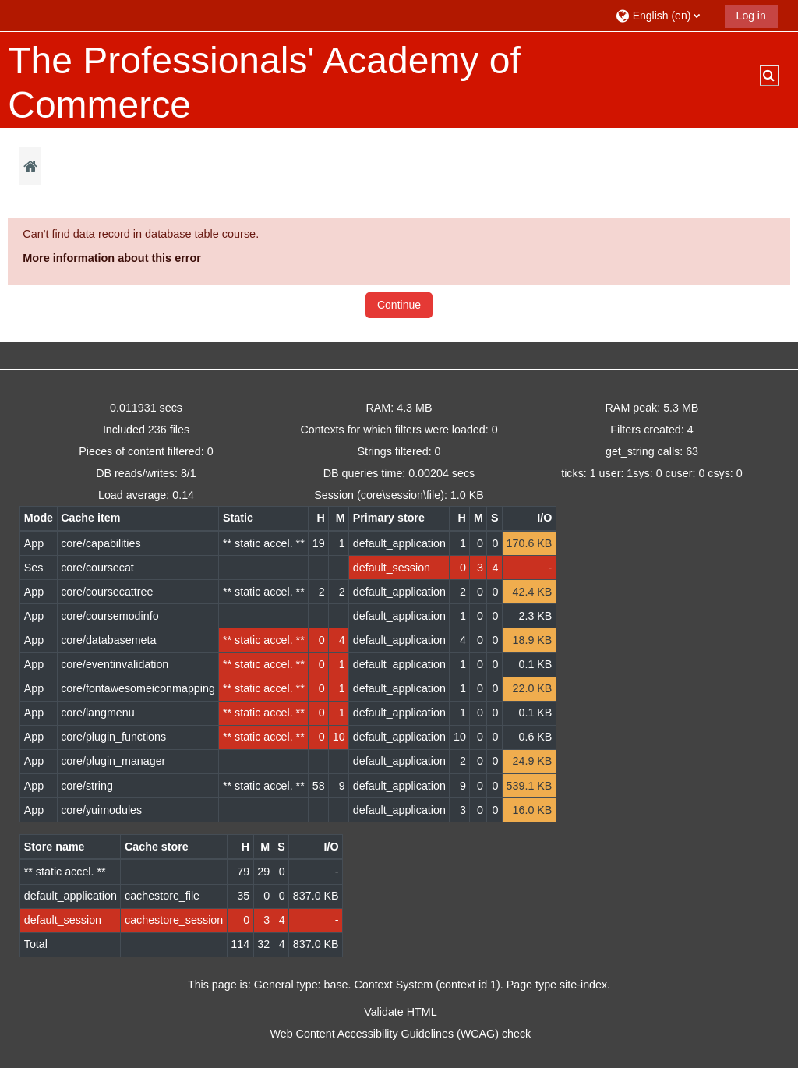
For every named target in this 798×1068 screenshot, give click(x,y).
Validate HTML (400, 1012)
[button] (664, 15)
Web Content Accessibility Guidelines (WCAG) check (400, 1033)
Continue (399, 305)
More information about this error (112, 258)
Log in (751, 15)
